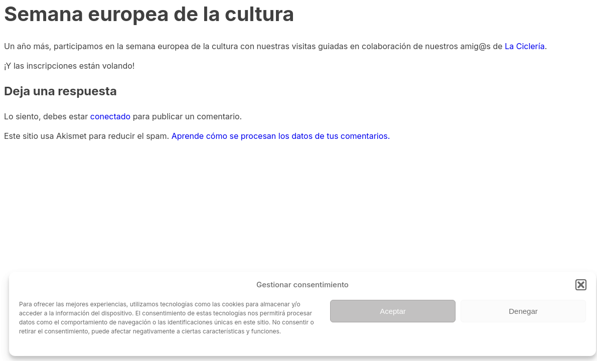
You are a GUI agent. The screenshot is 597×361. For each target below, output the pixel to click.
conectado (110, 116)
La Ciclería (524, 46)
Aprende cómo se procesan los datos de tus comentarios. (281, 136)
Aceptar (393, 311)
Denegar (523, 311)
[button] (581, 285)
